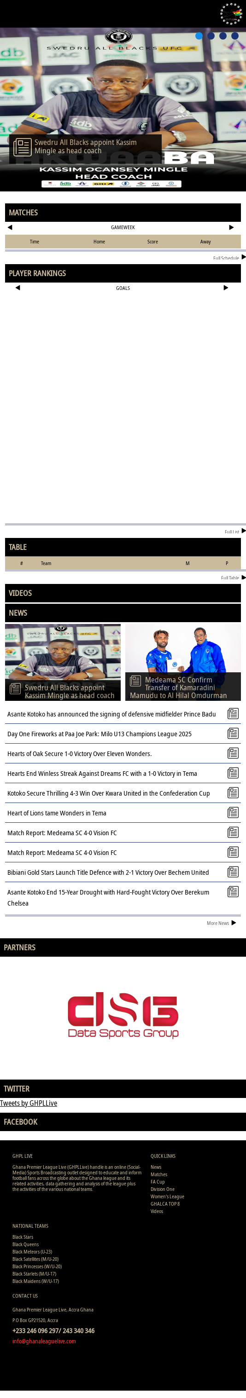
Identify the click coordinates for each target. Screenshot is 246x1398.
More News (221, 922)
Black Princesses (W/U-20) (37, 1266)
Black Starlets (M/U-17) (34, 1273)
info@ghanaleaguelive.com (44, 1341)
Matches (159, 1174)
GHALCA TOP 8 (165, 1203)
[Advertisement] (123, 324)
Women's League (167, 1196)
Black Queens (25, 1244)
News (156, 1166)
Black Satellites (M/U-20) (35, 1258)
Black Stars (22, 1236)
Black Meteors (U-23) (32, 1251)
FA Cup (158, 1181)
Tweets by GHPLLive (28, 1103)
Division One (163, 1188)
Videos (157, 1210)
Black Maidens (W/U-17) (35, 1280)
